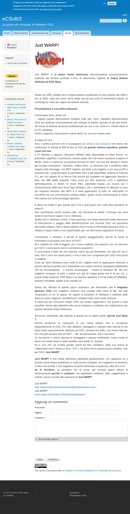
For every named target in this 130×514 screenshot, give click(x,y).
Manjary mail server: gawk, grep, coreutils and (16, 107)
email (10, 495)
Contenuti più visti (40, 33)
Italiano (12, 47)
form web (23, 493)
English (12, 45)
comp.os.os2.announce (98, 143)
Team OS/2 (72, 348)
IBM (96, 119)
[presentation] (55, 449)
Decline (112, 3)
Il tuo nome (40, 407)
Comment (40, 418)
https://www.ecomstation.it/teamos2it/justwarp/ (60, 394)
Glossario (56, 33)
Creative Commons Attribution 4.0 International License (93, 470)
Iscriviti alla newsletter (17, 63)
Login (124, 15)
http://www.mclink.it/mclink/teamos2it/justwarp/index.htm (66, 387)
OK (104, 3)
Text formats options (48, 439)
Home (7, 33)
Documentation (82, 33)
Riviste (68, 33)
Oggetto (38, 412)
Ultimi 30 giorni (21, 33)
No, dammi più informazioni (51, 9)
